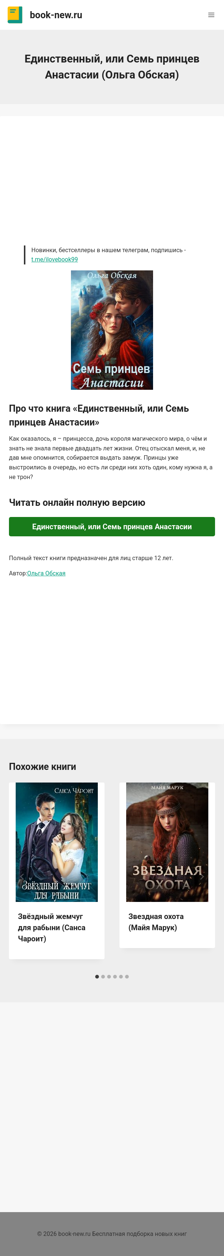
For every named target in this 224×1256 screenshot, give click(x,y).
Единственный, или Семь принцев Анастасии (112, 526)
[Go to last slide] (22, 877)
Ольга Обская (46, 573)
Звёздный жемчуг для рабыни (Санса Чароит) (51, 927)
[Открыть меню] (211, 14)
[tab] (97, 977)
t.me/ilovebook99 (54, 259)
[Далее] (201, 877)
